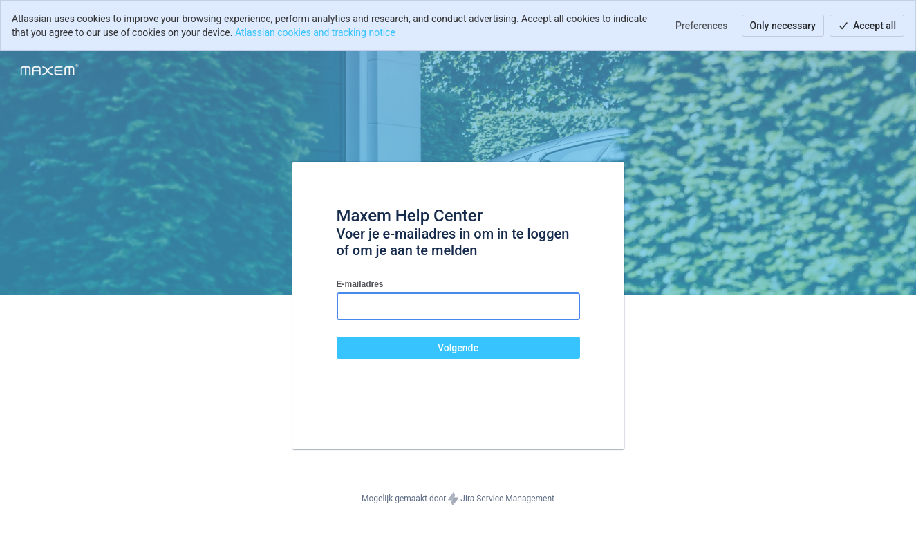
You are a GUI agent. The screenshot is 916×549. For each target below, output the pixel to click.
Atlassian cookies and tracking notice (315, 32)
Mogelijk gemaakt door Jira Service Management (458, 499)
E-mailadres (360, 284)
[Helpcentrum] (49, 71)
